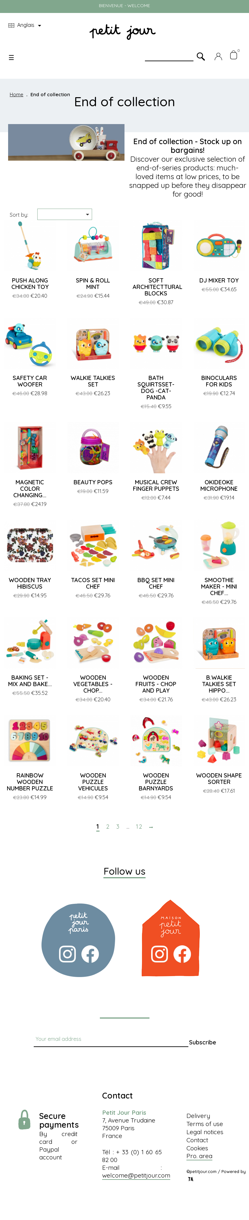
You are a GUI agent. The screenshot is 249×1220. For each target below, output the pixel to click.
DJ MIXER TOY (219, 280)
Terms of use (204, 1124)
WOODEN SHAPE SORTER (219, 779)
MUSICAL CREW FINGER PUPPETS (156, 485)
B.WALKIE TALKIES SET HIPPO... (219, 684)
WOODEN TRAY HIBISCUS (30, 583)
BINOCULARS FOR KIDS (219, 381)
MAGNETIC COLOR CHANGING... (29, 488)
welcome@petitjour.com (136, 1175)
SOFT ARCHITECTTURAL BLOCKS (157, 287)
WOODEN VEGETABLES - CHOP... (93, 684)
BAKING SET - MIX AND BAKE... (30, 681)
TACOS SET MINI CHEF (93, 583)
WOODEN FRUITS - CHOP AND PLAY (156, 684)
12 (139, 826)
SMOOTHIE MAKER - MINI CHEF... (219, 586)
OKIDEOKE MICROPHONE (219, 485)
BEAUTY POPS (93, 482)
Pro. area (199, 1156)
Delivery (198, 1116)
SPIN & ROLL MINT (93, 284)
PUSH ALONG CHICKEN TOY (30, 284)
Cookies (197, 1148)
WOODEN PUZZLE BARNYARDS (156, 782)
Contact (197, 1140)
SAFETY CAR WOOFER (30, 381)
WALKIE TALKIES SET (93, 381)
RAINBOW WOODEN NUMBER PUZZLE (30, 782)
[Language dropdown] (25, 25)
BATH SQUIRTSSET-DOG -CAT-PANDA (155, 387)
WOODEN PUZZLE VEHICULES (93, 782)
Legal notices (204, 1132)
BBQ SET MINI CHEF (155, 583)
